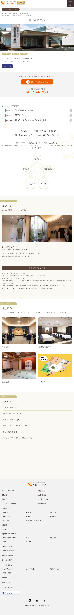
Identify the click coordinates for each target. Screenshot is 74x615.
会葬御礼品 (53, 516)
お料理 (28, 516)
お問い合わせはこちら (39, 82)
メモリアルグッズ (54, 569)
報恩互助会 (37, 159)
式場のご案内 (53, 512)
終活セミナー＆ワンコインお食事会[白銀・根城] (30, 120)
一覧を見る (15, 106)
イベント (5, 529)
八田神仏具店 (48, 169)
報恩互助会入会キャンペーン (24, 115)
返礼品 (4, 542)
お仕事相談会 (42, 503)
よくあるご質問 (7, 560)
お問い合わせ (6, 582)
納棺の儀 (28, 512)
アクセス (24, 54)
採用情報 (5, 578)
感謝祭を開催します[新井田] (24, 110)
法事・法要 (53, 538)
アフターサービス (43, 184)
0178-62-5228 (10, 61)
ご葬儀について (7, 508)
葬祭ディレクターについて (33, 520)
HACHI (30, 184)
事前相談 (5, 512)
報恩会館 (26, 169)
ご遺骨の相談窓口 (7, 546)
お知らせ (5, 525)
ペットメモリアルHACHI (9, 503)
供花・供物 (6, 520)
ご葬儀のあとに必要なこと (10, 538)
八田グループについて (8, 491)
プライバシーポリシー (9, 587)
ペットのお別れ (7, 565)
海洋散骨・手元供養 (8, 550)
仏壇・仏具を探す (7, 555)
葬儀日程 (4, 499)
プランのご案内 (30, 569)
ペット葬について (8, 569)
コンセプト (6, 54)
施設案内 (15, 54)
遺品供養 (28, 542)
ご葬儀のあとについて (9, 534)
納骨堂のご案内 (7, 573)
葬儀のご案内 (6, 516)
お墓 (27, 538)
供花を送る (7, 66)
